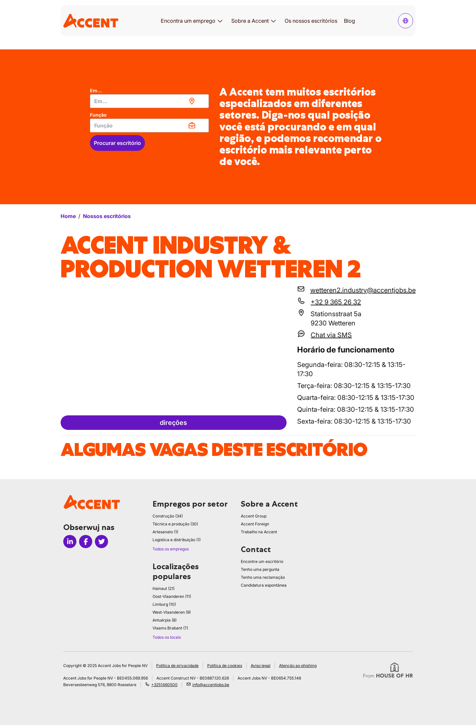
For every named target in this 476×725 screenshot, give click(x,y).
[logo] (90, 20)
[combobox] (149, 101)
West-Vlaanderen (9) (172, 612)
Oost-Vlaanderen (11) (172, 596)
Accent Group (253, 516)
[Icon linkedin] (69, 541)
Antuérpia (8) (165, 620)
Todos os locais (167, 637)
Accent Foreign (255, 523)
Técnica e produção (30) (175, 523)
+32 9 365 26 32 (336, 302)
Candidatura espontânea (264, 585)
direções (173, 423)
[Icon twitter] (101, 541)
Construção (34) (168, 516)
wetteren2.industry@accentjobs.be (363, 290)
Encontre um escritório (262, 561)
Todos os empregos (171, 548)
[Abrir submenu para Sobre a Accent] (273, 20)
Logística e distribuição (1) (177, 539)
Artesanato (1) (165, 531)
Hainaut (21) (164, 588)
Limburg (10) (164, 604)
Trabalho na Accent (259, 531)
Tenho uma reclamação (263, 577)
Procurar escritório (117, 143)
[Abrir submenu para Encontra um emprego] (220, 20)
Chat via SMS (331, 335)
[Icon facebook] (85, 541)
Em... (96, 90)
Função (98, 115)
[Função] (149, 125)
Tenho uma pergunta (260, 569)
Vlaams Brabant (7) (170, 628)
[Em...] (149, 101)
